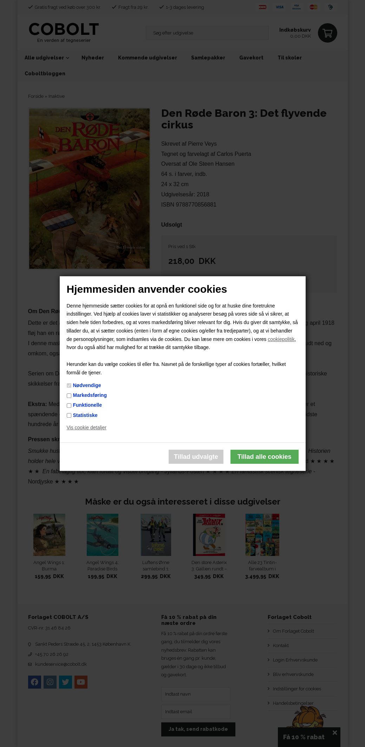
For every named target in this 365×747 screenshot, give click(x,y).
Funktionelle (87, 405)
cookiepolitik (281, 339)
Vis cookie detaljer (86, 428)
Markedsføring (90, 395)
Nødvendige (87, 385)
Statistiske (85, 415)
